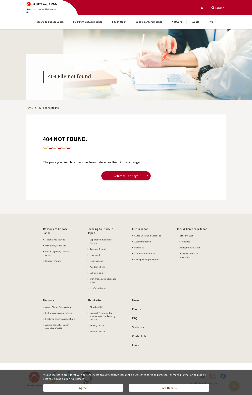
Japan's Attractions (55, 239)
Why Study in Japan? (55, 245)
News (135, 300)
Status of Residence (144, 253)
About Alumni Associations (58, 306)
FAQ (134, 318)
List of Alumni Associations (59, 312)
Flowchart (95, 254)
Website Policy (97, 331)
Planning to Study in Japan (100, 231)
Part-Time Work (186, 235)
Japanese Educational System (101, 241)
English (218, 7)
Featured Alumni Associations (60, 318)
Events (136, 309)
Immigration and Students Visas (103, 280)
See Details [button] (169, 388)
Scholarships (96, 272)
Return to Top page (126, 176)
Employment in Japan (189, 247)
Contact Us (139, 336)
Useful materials (98, 288)
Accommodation (142, 241)
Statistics (138, 327)
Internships (184, 241)
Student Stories (53, 260)
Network (48, 300)
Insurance (139, 247)
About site (94, 300)
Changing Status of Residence (188, 255)
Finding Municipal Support (147, 259)
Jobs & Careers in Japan (192, 229)
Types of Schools (98, 248)
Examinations (96, 260)
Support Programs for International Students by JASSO (102, 316)
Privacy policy (97, 325)
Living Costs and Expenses (147, 235)
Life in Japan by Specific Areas (57, 253)
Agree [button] (83, 388)
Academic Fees (97, 266)
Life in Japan (140, 229)
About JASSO (96, 306)
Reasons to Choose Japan (55, 231)
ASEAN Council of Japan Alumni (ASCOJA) (57, 326)
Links (135, 345)
